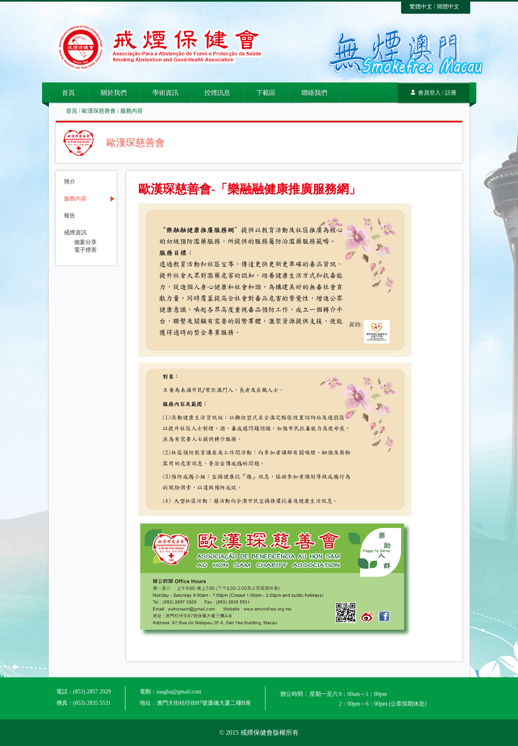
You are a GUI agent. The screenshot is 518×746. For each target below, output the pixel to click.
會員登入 (429, 93)
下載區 (266, 92)
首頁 (68, 92)
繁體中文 (421, 7)
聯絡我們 (314, 92)
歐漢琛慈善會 (99, 111)
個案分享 (85, 242)
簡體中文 (448, 7)
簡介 (69, 182)
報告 (69, 216)
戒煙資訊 (75, 233)
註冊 (450, 93)
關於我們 (114, 92)
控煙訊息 (217, 92)
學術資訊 (165, 92)
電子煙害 (85, 250)
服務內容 (131, 111)
